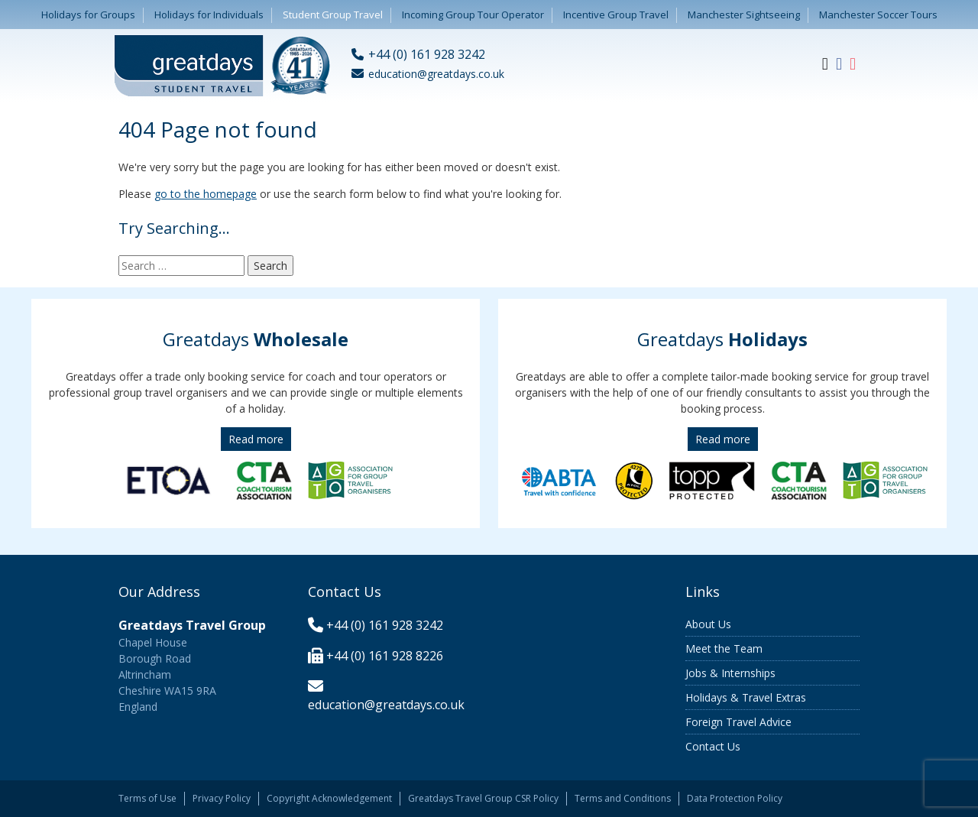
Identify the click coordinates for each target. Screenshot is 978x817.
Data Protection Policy (734, 798)
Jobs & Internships (730, 673)
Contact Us (712, 746)
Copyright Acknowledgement (329, 798)
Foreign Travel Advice (738, 722)
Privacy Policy (222, 798)
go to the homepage (205, 193)
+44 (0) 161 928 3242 (384, 625)
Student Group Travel (333, 14)
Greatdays (255, 339)
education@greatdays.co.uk (386, 704)
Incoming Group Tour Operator (473, 14)
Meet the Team (724, 648)
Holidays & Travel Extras (745, 697)
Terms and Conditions (623, 798)
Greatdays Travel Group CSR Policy (483, 798)
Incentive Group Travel (616, 14)
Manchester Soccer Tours (878, 14)
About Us (708, 624)
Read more (255, 439)
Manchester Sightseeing (744, 14)
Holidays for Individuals (209, 14)
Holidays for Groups (88, 14)
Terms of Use (147, 798)
